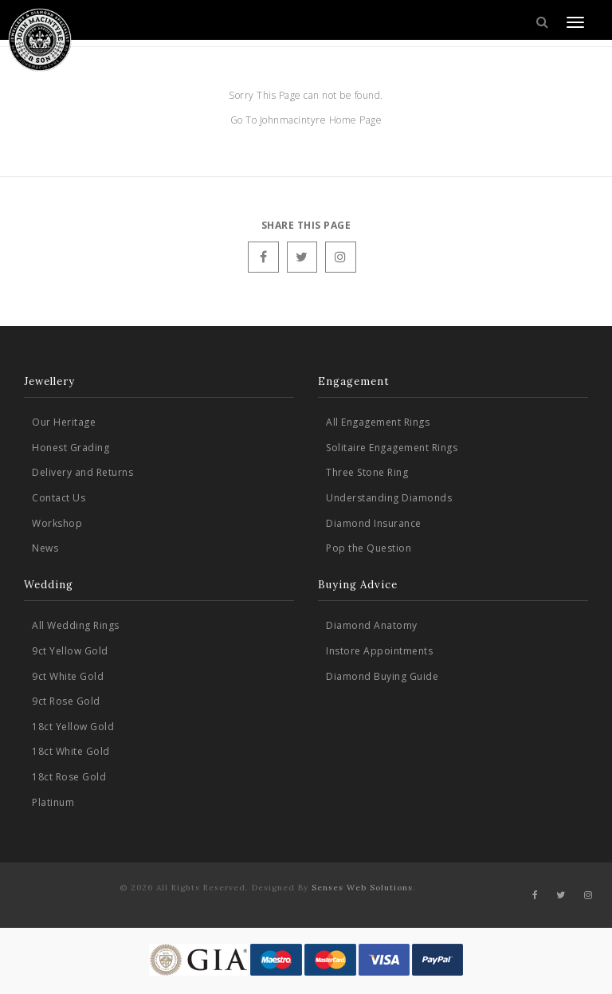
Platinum (53, 802)
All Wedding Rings (76, 625)
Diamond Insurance (374, 523)
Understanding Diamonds (389, 498)
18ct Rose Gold (69, 777)
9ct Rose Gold (66, 701)
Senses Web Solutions (362, 887)
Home (344, 120)
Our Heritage (64, 422)
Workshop (57, 523)
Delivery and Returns (82, 472)
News (45, 548)
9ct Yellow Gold (70, 651)
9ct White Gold (68, 676)
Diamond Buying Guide (382, 676)
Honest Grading (70, 447)
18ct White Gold (71, 751)
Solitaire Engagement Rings (391, 447)
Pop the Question (368, 548)
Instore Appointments (379, 651)
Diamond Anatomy (372, 625)
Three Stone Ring (367, 472)
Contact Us (58, 498)
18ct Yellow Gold (73, 726)
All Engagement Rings (378, 422)
